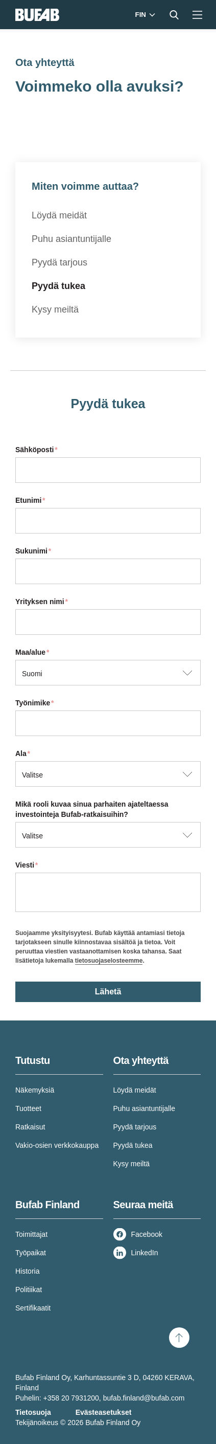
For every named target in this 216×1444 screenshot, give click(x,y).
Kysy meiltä (55, 309)
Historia (27, 1271)
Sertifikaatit (33, 1308)
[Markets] (144, 14)
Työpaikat (30, 1253)
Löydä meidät (59, 215)
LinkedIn (144, 1253)
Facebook (146, 1234)
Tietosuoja (33, 1412)
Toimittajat (31, 1234)
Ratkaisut (30, 1127)
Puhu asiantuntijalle (71, 239)
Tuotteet (28, 1108)
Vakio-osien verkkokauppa (57, 1145)
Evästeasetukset (104, 1412)
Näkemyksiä (34, 1090)
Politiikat (28, 1289)
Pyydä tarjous (59, 262)
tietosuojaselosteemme (109, 960)
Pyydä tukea (58, 286)
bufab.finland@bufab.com (144, 1398)
